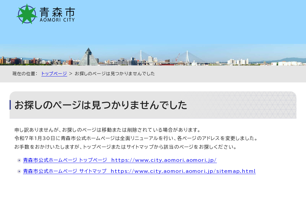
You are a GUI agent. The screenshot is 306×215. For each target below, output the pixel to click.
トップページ (54, 73)
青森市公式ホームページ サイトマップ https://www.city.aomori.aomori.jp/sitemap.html (139, 171)
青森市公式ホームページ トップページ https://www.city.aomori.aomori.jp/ (120, 160)
